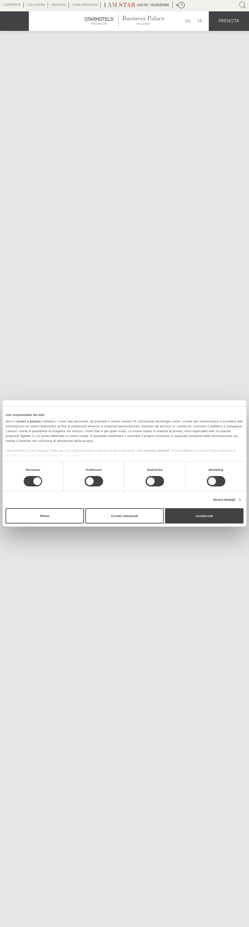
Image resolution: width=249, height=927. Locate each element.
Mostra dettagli (224, 499)
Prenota (229, 21)
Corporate (12, 5)
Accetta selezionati (124, 516)
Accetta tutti (204, 516)
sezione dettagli (157, 450)
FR (200, 21)
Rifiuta (44, 516)
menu (14, 21)
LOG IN (142, 5)
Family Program (85, 5)
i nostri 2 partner (28, 421)
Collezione (36, 5)
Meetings (59, 5)
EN (187, 21)
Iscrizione (160, 5)
